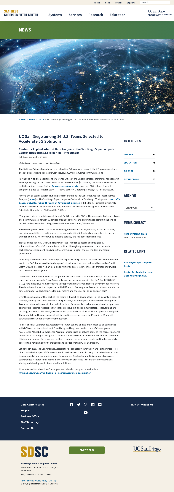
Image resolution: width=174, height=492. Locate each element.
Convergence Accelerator (65, 186)
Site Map (53, 480)
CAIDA (32, 199)
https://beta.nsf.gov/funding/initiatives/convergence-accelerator (55, 373)
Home (22, 119)
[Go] (172, 2)
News (32, 119)
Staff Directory (30, 422)
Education (118, 14)
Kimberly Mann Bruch (135, 234)
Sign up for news (142, 405)
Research (95, 14)
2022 (41, 119)
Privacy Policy (41, 480)
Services (75, 14)
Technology (139, 179)
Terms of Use (27, 480)
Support (25, 410)
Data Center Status (32, 405)
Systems (55, 14)
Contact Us (27, 428)
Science (139, 171)
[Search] (155, 2)
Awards (139, 154)
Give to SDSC (87, 450)
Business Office (30, 416)
